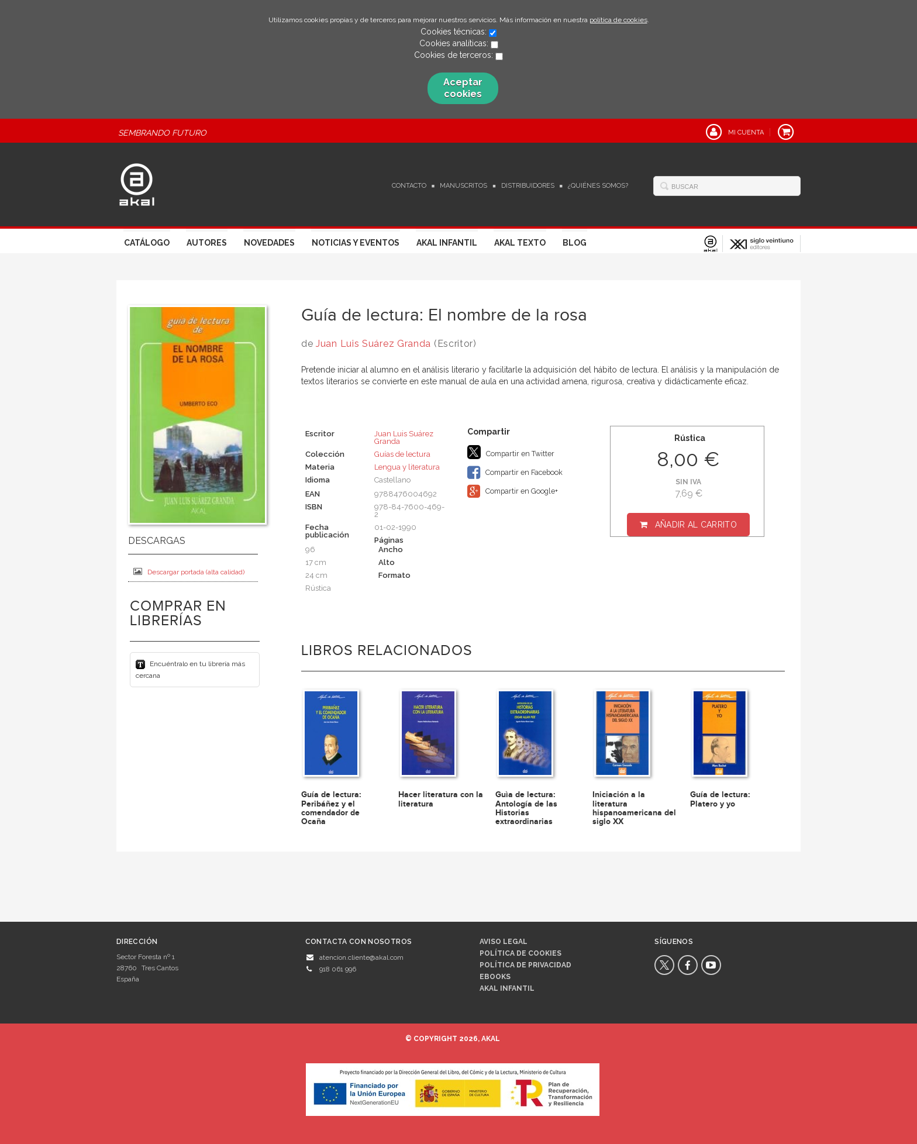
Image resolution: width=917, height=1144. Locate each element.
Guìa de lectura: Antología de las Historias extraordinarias (526, 808)
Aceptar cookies (462, 88)
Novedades (269, 242)
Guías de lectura (402, 454)
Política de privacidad (525, 965)
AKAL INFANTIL (507, 988)
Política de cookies (520, 953)
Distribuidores (527, 185)
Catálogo (147, 242)
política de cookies (618, 20)
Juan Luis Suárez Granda (373, 343)
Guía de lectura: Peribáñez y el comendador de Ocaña (331, 808)
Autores (207, 242)
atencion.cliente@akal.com (361, 957)
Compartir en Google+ (512, 491)
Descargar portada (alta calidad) (188, 571)
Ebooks (495, 977)
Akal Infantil (446, 242)
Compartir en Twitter (510, 452)
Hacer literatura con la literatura (440, 799)
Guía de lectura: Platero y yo (720, 799)
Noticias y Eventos (355, 242)
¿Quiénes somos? (598, 185)
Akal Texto (520, 242)
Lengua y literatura (407, 467)
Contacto (409, 185)
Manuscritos (463, 185)
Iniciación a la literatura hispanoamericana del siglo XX (634, 808)
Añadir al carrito (696, 524)
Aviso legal (504, 942)
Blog (575, 242)
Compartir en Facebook (515, 472)
